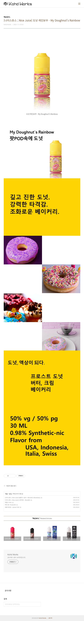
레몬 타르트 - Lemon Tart (12, 507)
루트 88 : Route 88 (10, 505)
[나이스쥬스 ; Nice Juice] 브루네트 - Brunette (17, 500)
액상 (6, 494)
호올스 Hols (8, 502)
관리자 (50, 618)
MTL (10, 494)
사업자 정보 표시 (10, 486)
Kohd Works (12, 554)
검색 (39, 604)
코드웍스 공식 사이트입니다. (16, 557)
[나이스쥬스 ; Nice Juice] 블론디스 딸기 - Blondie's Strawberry (22, 497)
